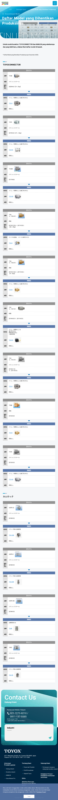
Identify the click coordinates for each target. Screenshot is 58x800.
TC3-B (10, 289)
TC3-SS (11, 196)
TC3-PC (11, 340)
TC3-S (10, 103)
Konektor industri (10, 772)
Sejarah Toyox (27, 773)
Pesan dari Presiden (29, 767)
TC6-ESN (11, 582)
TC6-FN (11, 675)
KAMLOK (8, 775)
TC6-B (10, 243)
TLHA (10, 628)
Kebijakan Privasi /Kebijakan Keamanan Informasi (48, 775)
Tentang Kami (26, 763)
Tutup (29, 796)
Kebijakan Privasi (41, 792)
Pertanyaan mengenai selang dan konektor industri (50, 768)
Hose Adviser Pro (10, 778)
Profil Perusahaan (28, 770)
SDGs (24, 778)
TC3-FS (11, 150)
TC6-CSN (11, 535)
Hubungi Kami (45, 763)
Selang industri (10, 769)
